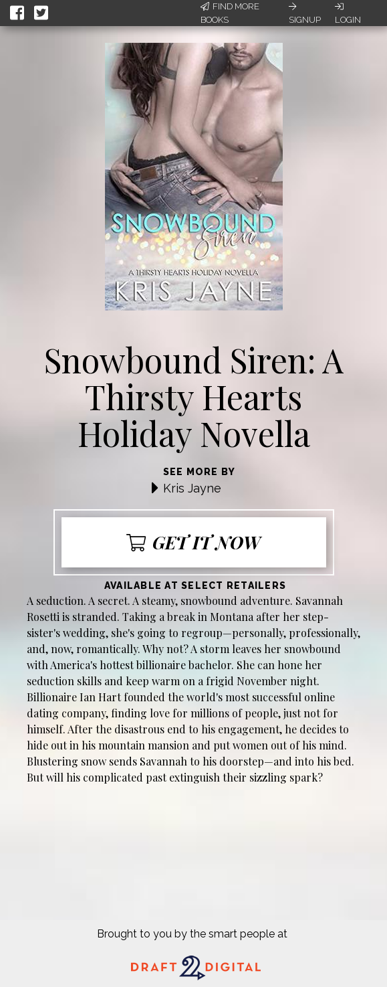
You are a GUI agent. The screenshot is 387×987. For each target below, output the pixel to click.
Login (348, 13)
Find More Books (230, 13)
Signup (305, 13)
